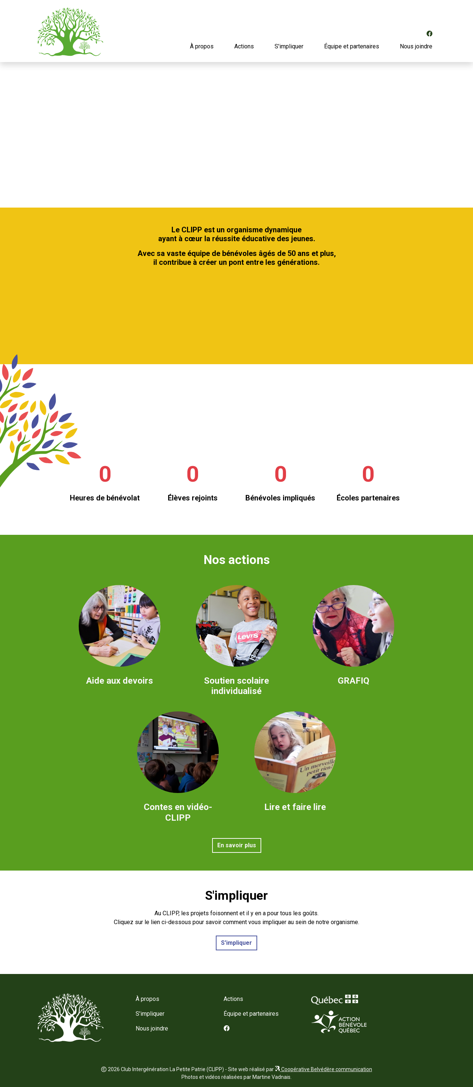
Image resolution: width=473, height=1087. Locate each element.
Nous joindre (416, 46)
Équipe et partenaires (351, 46)
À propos (202, 46)
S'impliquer (289, 46)
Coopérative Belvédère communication (323, 1069)
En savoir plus (236, 845)
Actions (244, 46)
